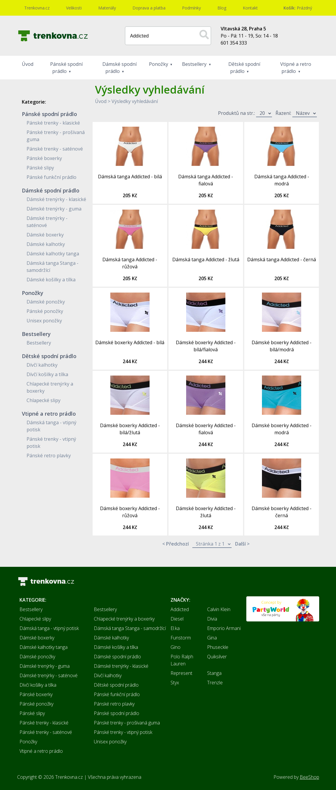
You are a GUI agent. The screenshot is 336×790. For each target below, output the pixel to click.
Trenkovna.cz (37, 8)
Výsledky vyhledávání (135, 101)
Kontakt (250, 8)
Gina (212, 637)
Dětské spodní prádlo (244, 67)
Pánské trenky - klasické (53, 123)
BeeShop (309, 777)
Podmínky (191, 8)
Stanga (214, 673)
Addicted (180, 609)
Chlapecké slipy (43, 400)
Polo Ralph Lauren (182, 660)
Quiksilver (217, 656)
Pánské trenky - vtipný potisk (123, 732)
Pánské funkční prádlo (51, 177)
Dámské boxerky (45, 234)
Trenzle (215, 682)
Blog (221, 8)
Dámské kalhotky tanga (53, 253)
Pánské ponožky (45, 311)
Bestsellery (194, 64)
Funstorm (181, 637)
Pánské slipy (40, 167)
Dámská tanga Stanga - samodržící (130, 628)
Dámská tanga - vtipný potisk (49, 628)
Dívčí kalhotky (42, 365)
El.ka (175, 628)
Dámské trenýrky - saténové (48, 675)
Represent (181, 673)
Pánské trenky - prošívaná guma (127, 722)
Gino (176, 647)
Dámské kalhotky (46, 244)
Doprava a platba (148, 8)
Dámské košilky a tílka (51, 279)
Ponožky (158, 64)
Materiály (107, 8)
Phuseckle (217, 647)
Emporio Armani (224, 628)
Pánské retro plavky (49, 455)
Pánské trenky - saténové (55, 149)
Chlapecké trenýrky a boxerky (124, 619)
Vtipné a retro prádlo (295, 67)
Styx (175, 682)
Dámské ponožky (46, 301)
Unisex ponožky (44, 320)
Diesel (177, 619)
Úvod (27, 64)
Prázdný (297, 8)
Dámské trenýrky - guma (54, 208)
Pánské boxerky (44, 158)
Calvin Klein (218, 609)
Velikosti (74, 8)
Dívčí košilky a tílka (47, 374)
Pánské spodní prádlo (66, 67)
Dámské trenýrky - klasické (56, 199)
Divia (212, 619)
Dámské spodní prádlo (119, 67)
